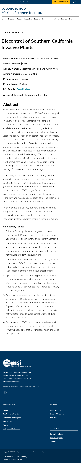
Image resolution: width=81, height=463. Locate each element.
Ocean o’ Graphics (57, 414)
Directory (53, 441)
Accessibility (22, 457)
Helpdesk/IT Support (11, 429)
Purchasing (7, 421)
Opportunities (39, 19)
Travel (5, 425)
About (4, 19)
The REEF (54, 418)
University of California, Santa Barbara (17, 2)
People (19, 19)
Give (70, 19)
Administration (60, 2)
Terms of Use (9, 457)
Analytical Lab (55, 410)
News (48, 19)
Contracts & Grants (11, 414)
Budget (6, 410)
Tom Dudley (23, 89)
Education (28, 19)
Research (11, 19)
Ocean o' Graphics (16, 459)
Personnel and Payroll (12, 418)
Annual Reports (56, 438)
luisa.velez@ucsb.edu (11, 381)
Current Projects (56, 434)
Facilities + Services (60, 19)
